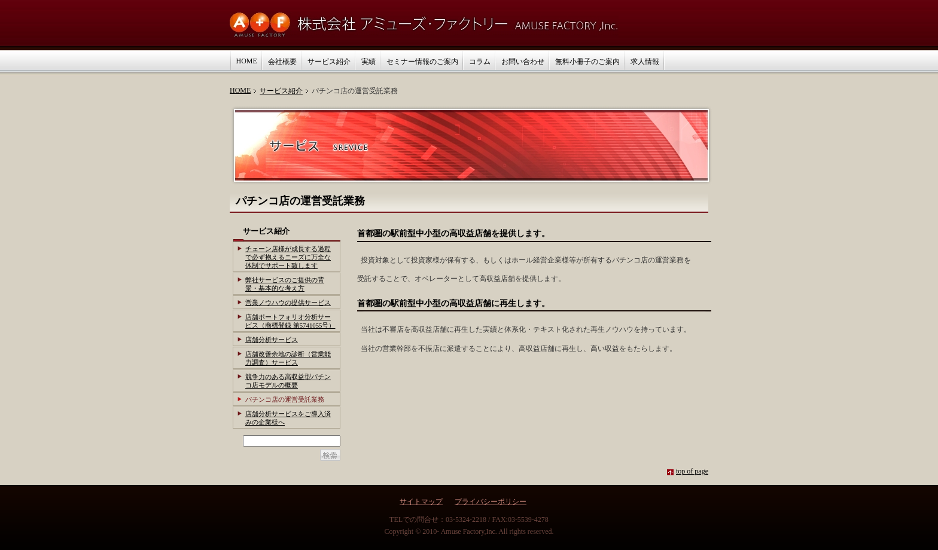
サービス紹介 (281, 91)
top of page (692, 471)
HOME (240, 90)
